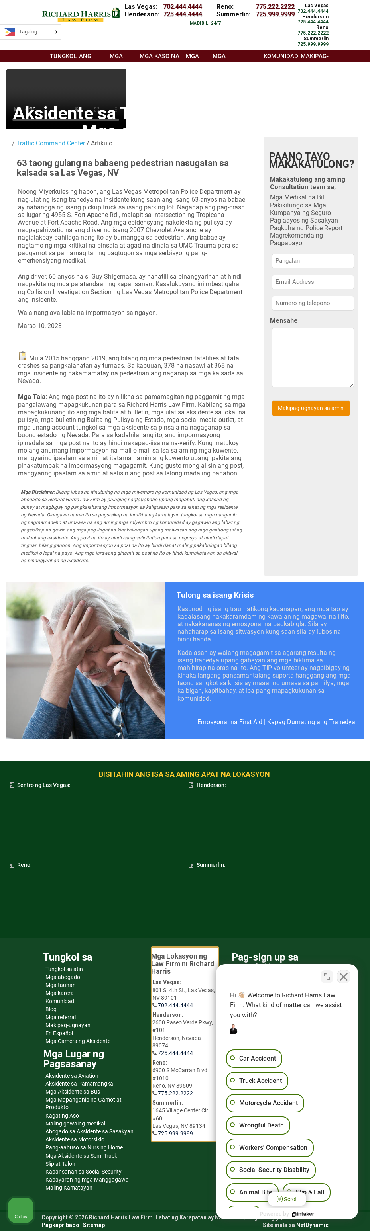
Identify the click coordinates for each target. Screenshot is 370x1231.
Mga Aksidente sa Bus (72, 1091)
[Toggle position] (327, 976)
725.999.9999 (275, 14)
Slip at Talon (60, 1164)
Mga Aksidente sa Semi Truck (81, 1156)
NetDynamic (312, 1225)
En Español (59, 1033)
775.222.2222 (275, 6)
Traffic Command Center (50, 143)
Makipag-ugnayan (68, 1025)
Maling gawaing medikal (75, 1123)
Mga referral (60, 1017)
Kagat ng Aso (62, 1115)
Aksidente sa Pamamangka (79, 1084)
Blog (51, 1009)
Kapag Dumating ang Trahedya (311, 722)
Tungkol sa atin (64, 969)
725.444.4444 (182, 14)
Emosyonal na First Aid (229, 722)
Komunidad (59, 1001)
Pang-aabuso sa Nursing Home (84, 1147)
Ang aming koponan (93, 64)
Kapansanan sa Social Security (83, 1171)
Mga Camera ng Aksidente (77, 1041)
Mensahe (284, 320)
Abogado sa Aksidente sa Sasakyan (89, 1131)
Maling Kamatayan (68, 1187)
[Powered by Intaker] (302, 1214)
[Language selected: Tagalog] (30, 32)
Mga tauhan (60, 985)
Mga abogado (62, 977)
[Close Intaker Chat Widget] (343, 976)
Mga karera (59, 993)
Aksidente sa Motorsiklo (74, 1139)
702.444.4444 (182, 6)
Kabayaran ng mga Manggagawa (87, 1179)
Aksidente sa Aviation (71, 1076)
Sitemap (94, 1225)
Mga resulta (198, 60)
